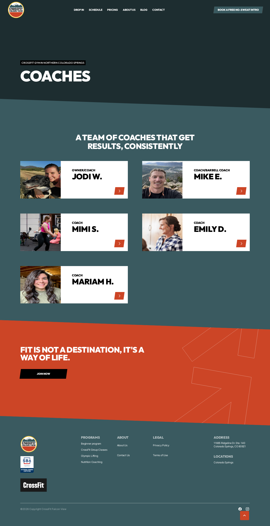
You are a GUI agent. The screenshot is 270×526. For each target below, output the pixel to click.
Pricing (112, 9)
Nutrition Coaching (91, 462)
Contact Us (123, 455)
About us (129, 9)
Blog (143, 9)
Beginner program (91, 443)
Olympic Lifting (89, 455)
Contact (158, 9)
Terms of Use (160, 455)
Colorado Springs (223, 462)
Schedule (95, 9)
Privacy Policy (161, 445)
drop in (79, 9)
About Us (122, 445)
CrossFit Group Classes (94, 449)
